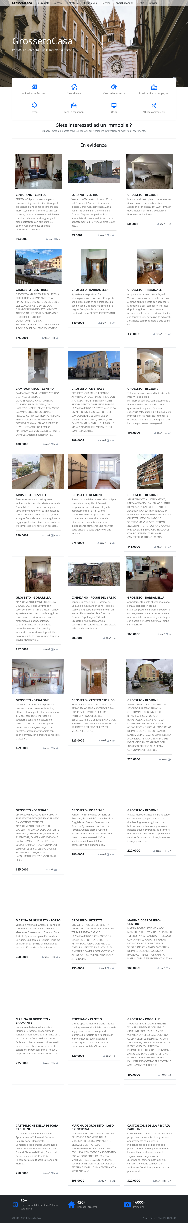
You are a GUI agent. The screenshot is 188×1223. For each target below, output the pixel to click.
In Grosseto (43, 3)
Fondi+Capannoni (124, 3)
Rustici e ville (90, 3)
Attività (153, 3)
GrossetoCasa (22, 3)
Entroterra (73, 3)
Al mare (58, 3)
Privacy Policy (149, 1218)
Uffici (142, 3)
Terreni (106, 3)
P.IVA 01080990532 (167, 1218)
